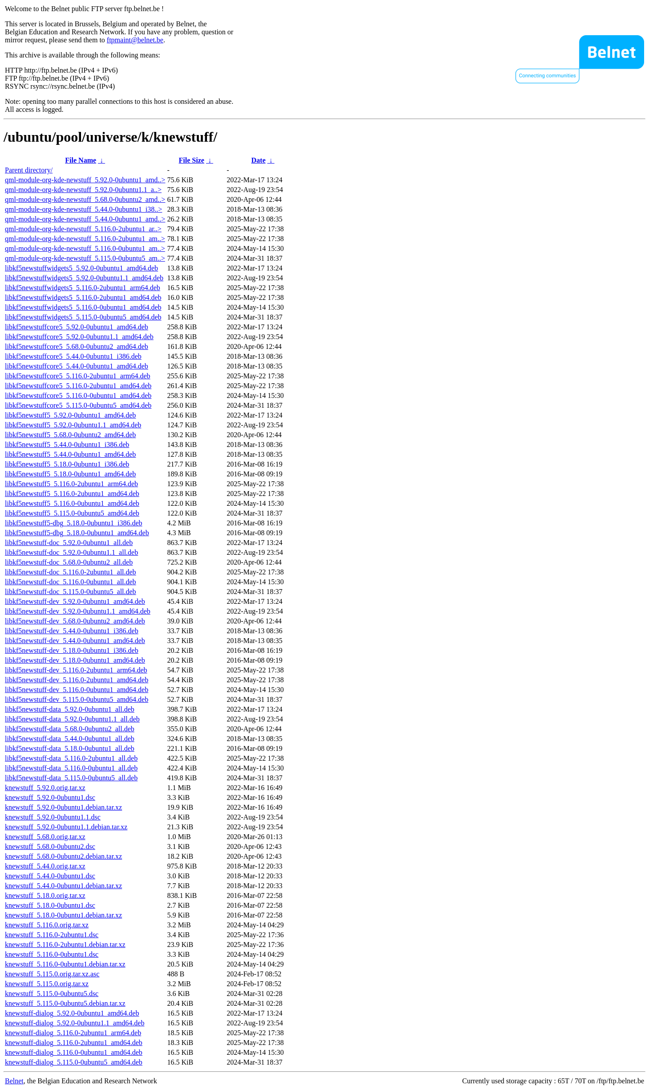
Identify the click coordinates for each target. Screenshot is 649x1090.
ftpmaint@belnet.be (135, 40)
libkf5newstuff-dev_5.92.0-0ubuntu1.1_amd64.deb (77, 611)
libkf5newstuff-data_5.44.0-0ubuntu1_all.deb (69, 738)
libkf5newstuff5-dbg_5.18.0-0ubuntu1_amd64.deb (77, 533)
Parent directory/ (29, 170)
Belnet (14, 1081)
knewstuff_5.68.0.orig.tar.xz (45, 836)
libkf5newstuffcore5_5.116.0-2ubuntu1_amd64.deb (78, 385)
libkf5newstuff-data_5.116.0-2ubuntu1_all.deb (71, 758)
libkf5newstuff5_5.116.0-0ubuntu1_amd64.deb (72, 503)
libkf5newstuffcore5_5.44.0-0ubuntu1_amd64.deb (76, 366)
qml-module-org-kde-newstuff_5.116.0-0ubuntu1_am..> (85, 248)
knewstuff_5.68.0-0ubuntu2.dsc (50, 846)
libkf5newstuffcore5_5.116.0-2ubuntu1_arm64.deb (77, 376)
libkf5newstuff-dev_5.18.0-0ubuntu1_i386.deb (71, 650)
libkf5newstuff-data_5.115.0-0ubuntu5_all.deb (71, 778)
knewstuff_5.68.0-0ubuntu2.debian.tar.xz (63, 856)
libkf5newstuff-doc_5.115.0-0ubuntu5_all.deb (70, 591)
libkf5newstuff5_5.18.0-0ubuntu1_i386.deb (67, 464)
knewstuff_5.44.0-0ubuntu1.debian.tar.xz (63, 885)
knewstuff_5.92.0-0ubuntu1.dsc (50, 797)
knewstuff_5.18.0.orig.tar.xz (45, 895)
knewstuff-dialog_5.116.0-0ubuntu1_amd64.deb (73, 1052)
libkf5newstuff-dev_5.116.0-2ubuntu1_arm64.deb (76, 670)
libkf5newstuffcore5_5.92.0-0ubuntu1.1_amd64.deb (79, 336)
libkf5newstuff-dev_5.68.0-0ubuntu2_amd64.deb (75, 621)
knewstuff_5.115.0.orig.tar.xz (47, 984)
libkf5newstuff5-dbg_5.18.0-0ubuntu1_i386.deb (73, 523)
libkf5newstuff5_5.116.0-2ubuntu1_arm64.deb (71, 484)
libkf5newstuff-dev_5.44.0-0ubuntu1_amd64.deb (75, 640)
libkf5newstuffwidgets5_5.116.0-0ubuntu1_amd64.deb (83, 307)
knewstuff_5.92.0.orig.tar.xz (45, 787)
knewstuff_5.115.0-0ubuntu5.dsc (51, 993)
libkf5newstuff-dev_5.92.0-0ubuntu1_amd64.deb (75, 601)
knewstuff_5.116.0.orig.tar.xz (47, 925)
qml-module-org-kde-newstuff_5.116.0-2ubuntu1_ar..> (83, 229)
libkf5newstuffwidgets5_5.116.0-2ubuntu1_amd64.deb (83, 297)
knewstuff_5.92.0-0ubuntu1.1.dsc (53, 817)
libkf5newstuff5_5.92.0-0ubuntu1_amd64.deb (70, 415)
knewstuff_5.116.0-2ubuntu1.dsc (51, 934)
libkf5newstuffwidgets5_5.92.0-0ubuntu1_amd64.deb (81, 268)
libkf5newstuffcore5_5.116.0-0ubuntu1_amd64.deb (78, 395)
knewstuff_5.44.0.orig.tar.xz (45, 866)
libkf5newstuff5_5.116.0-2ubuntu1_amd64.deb (72, 493)
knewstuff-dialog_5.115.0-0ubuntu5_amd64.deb (73, 1062)
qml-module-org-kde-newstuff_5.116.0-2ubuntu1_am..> (85, 238)
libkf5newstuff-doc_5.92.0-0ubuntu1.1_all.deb (71, 552)
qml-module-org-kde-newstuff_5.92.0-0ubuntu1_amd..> (85, 180)
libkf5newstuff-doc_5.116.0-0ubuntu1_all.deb (70, 582)
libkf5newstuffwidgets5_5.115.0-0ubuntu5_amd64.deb (83, 317)
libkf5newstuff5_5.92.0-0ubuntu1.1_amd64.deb (73, 425)
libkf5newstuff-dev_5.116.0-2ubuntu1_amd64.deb (76, 680)
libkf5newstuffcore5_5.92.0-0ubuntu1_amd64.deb (76, 327)
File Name (80, 160)
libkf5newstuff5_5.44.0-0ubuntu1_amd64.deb (70, 454)
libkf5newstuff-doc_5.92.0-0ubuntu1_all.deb (69, 542)
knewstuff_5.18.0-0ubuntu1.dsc (50, 905)
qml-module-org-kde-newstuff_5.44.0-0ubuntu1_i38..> (83, 209)
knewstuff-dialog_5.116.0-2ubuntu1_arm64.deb (73, 1033)
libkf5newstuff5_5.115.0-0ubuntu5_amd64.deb (72, 513)
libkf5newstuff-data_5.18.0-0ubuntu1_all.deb (69, 748)
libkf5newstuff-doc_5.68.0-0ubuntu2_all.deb (69, 562)
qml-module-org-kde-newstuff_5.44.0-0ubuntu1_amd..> (85, 219)
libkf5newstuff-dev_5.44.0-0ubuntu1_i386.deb (71, 631)
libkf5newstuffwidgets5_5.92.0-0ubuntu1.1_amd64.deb (84, 278)
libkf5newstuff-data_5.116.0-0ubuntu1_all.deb (71, 768)
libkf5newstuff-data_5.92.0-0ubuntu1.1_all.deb (72, 719)
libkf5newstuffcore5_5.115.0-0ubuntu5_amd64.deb (78, 405)
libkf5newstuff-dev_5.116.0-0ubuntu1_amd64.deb (76, 689)
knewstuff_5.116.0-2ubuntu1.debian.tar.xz (65, 944)
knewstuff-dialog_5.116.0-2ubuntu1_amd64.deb (73, 1042)
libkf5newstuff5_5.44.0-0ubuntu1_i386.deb (67, 444)
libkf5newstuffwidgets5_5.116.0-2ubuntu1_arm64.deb (82, 287)
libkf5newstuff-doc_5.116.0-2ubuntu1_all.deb (70, 572)
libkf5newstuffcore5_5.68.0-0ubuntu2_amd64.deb (76, 346)
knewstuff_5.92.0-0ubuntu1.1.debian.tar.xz (66, 827)
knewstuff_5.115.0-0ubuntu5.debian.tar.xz (65, 1003)
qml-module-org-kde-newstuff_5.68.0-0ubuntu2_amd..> (85, 199)
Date (258, 160)
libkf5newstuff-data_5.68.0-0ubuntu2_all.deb (69, 729)
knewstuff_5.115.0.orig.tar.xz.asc (52, 974)
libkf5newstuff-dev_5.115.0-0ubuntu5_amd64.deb (76, 699)
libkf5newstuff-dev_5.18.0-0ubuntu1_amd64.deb (75, 660)
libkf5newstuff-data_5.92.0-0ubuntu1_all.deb (69, 709)
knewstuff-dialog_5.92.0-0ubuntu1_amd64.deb (72, 1013)
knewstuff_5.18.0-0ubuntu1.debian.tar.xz (63, 915)
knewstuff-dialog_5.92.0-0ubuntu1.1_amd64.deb (74, 1023)
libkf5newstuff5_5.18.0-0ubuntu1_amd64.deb (70, 474)
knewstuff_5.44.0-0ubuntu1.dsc (50, 876)
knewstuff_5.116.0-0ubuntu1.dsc (51, 954)
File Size (191, 160)
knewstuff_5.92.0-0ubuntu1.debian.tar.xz (63, 807)
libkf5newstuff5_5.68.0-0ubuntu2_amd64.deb (70, 434)
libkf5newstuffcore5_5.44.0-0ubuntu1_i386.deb (73, 356)
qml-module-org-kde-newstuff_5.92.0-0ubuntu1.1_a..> (83, 189)
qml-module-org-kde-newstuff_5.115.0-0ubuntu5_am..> (85, 258)
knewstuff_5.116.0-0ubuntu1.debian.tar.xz (65, 964)
